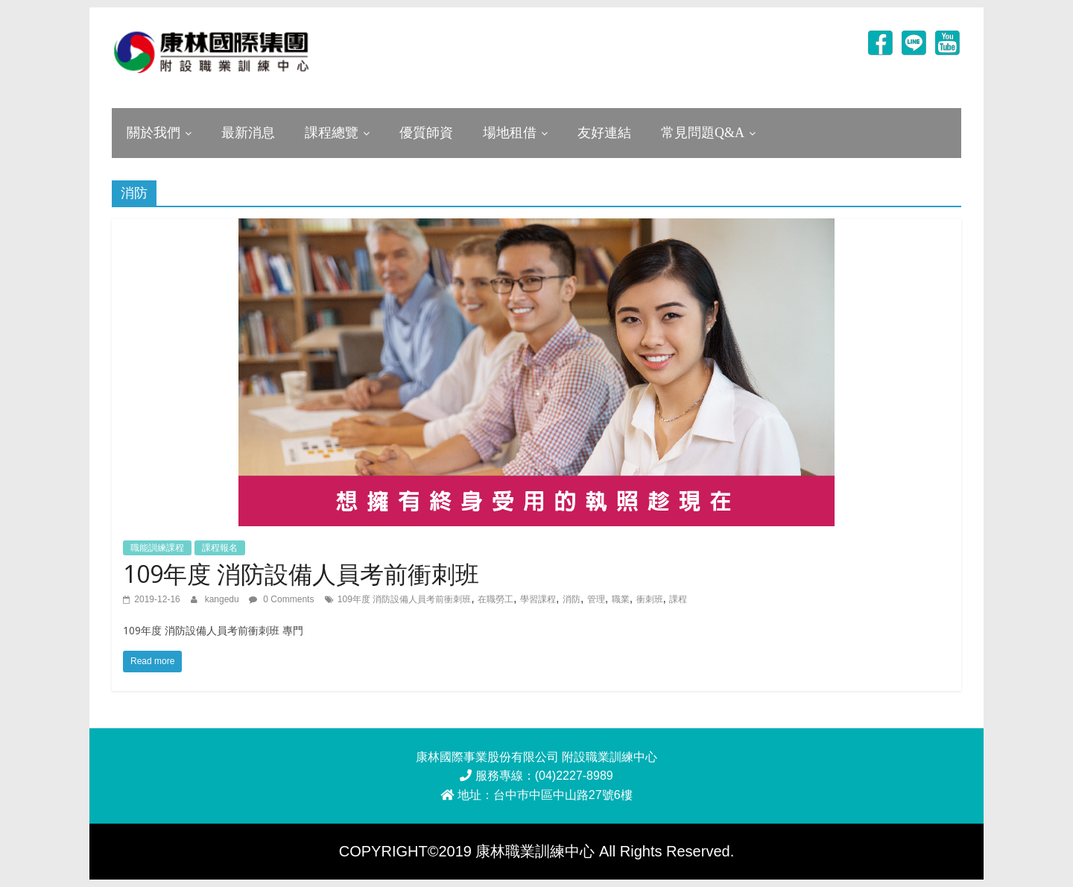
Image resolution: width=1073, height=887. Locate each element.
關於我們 (153, 132)
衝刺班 (649, 599)
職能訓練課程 (157, 548)
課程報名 (220, 548)
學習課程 (538, 599)
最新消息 (248, 132)
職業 (621, 599)
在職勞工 (495, 599)
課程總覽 (331, 132)
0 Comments (281, 599)
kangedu (223, 599)
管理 (596, 599)
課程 (678, 599)
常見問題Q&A (702, 132)
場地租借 (509, 132)
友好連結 (604, 132)
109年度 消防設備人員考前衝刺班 (301, 574)
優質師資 (426, 132)
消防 (571, 599)
